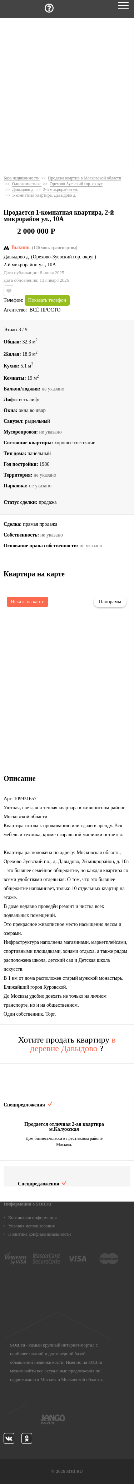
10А (51, 264)
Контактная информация (32, 1217)
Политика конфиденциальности (39, 1234)
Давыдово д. (17, 256)
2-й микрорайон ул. (24, 264)
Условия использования (31, 1225)
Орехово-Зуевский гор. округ (64, 256)
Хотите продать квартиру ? (66, 1044)
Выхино (20, 247)
